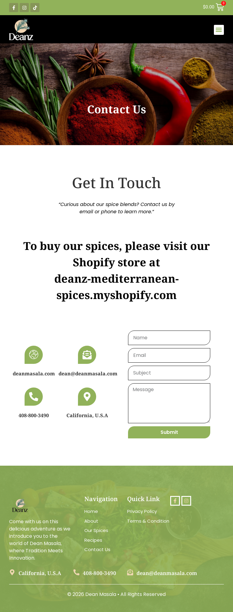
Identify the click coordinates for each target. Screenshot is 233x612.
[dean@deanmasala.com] (87, 355)
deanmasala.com (34, 373)
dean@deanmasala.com (88, 373)
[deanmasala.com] (34, 355)
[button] (219, 30)
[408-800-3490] (34, 396)
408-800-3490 (34, 415)
